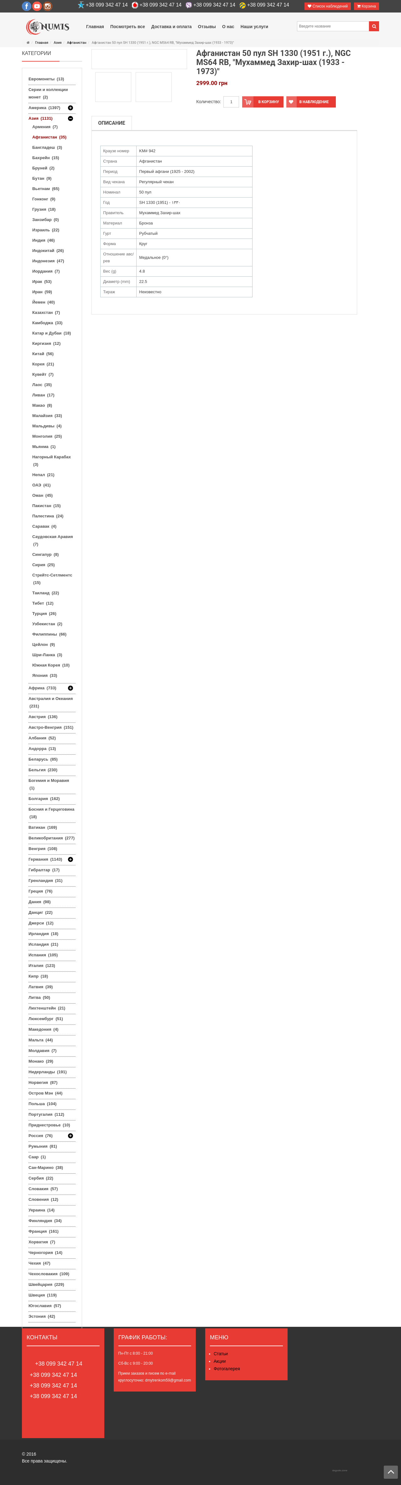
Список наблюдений (328, 6)
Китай (43, 353)
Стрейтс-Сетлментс (52, 579)
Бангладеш (47, 147)
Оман (42, 495)
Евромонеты (46, 79)
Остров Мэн (45, 1093)
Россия (41, 1136)
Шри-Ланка (47, 654)
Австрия (43, 716)
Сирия (43, 564)
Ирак (42, 281)
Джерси (41, 923)
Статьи (221, 1353)
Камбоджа (47, 322)
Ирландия (43, 933)
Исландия (43, 944)
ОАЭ (41, 485)
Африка (42, 688)
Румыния (43, 1146)
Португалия (46, 1114)
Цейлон (43, 644)
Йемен (43, 302)
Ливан (43, 395)
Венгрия (43, 848)
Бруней (43, 168)
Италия (42, 965)
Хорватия (42, 1242)
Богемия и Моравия (49, 784)
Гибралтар (44, 870)
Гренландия (45, 880)
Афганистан (76, 43)
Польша (42, 1103)
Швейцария (46, 1284)
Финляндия (45, 1220)
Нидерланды (48, 1072)
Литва (39, 997)
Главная (41, 43)
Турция (44, 613)
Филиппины (49, 634)
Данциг (41, 912)
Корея (43, 364)
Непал (43, 474)
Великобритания (52, 838)
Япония (44, 675)
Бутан (41, 178)
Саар (37, 1157)
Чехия (39, 1263)
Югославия (45, 1305)
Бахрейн (45, 157)
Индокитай (48, 250)
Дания (40, 901)
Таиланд (45, 593)
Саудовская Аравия (52, 540)
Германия (45, 859)
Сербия (41, 1178)
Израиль (45, 230)
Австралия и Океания (51, 702)
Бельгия (43, 770)
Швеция (43, 1295)
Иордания (46, 271)
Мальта (41, 1040)
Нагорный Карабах (51, 461)
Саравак (44, 526)
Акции (220, 1361)
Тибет (43, 603)
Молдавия (43, 1050)
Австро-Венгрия (51, 727)
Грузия (44, 209)
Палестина (48, 516)
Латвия (41, 986)
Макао (42, 405)
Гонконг (43, 199)
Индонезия (48, 261)
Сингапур (45, 554)
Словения (43, 1199)
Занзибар (45, 219)
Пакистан (46, 505)
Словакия (43, 1188)
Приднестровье (49, 1125)
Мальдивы (47, 426)
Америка (44, 108)
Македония (43, 1029)
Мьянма (43, 446)
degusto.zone (339, 1470)
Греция (40, 891)
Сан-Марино (46, 1167)
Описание (111, 123)
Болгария (44, 798)
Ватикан (43, 827)
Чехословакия (49, 1273)
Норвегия (43, 1082)
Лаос (42, 384)
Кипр (38, 976)
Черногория (45, 1252)
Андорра (42, 748)
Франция (44, 1231)
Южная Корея (51, 665)
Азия (57, 43)
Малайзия (47, 415)
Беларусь (43, 759)
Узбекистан (47, 624)
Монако (41, 1061)
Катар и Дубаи (51, 333)
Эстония (42, 1316)
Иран (42, 291)
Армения (45, 126)
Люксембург (46, 1018)
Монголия (47, 436)
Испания (43, 955)
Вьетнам (45, 188)
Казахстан (46, 312)
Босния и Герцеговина (51, 813)
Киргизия (46, 343)
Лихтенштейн (47, 1008)
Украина (42, 1210)
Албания (42, 738)
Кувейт (43, 374)
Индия (43, 240)
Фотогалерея (227, 1368)
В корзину (260, 102)
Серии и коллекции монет (48, 93)
